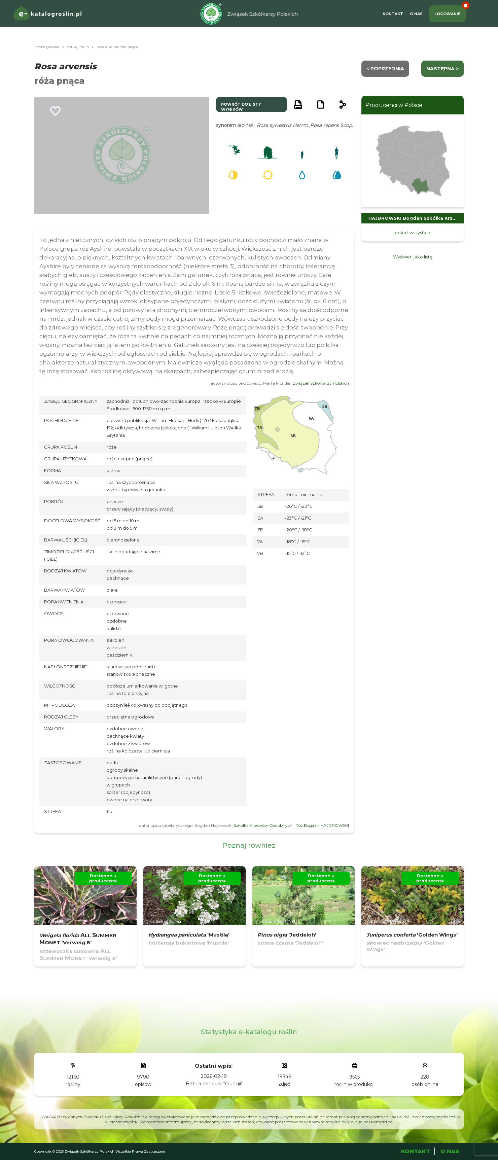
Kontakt (393, 13)
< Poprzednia (385, 69)
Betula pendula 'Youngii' (214, 1084)
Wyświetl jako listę (412, 256)
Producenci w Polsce (393, 105)
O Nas (416, 13)
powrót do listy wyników (241, 107)
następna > (442, 69)
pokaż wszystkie (412, 232)
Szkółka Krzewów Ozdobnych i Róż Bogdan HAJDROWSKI (291, 825)
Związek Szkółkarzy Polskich (321, 383)
